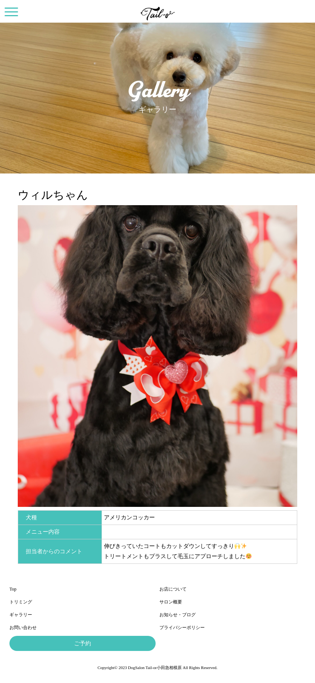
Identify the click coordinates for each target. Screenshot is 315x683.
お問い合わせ (23, 627)
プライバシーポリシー (182, 627)
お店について (173, 589)
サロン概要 (170, 602)
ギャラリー (20, 614)
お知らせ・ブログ (177, 614)
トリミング (20, 602)
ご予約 (82, 643)
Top (13, 589)
